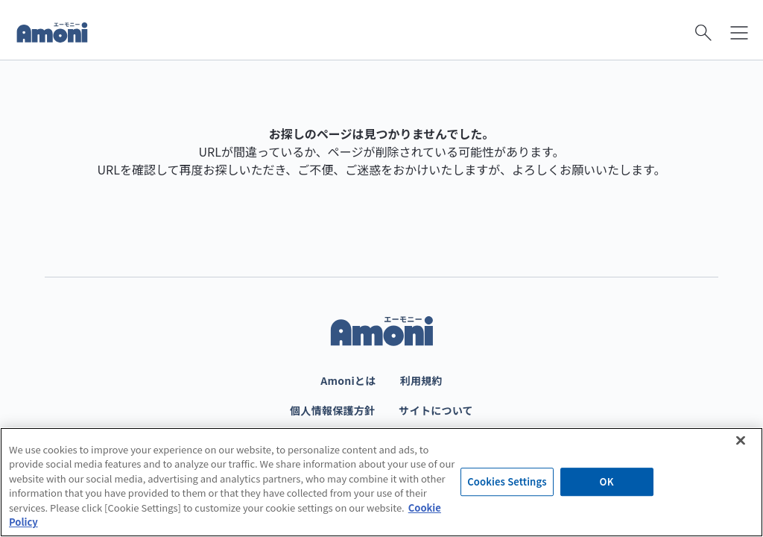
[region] (381, 482)
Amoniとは (348, 380)
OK (607, 482)
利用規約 (421, 380)
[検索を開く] (703, 33)
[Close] (740, 440)
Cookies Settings (506, 482)
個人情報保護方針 (332, 410)
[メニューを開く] (739, 33)
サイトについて (436, 410)
